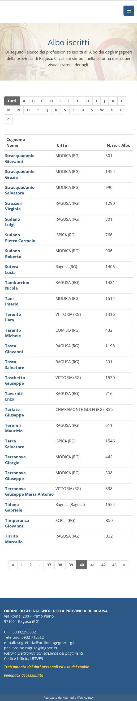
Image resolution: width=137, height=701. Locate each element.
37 (49, 564)
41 (93, 564)
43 (114, 564)
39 (71, 564)
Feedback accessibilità (23, 675)
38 (60, 564)
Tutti (11, 100)
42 (103, 564)
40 (82, 564)
